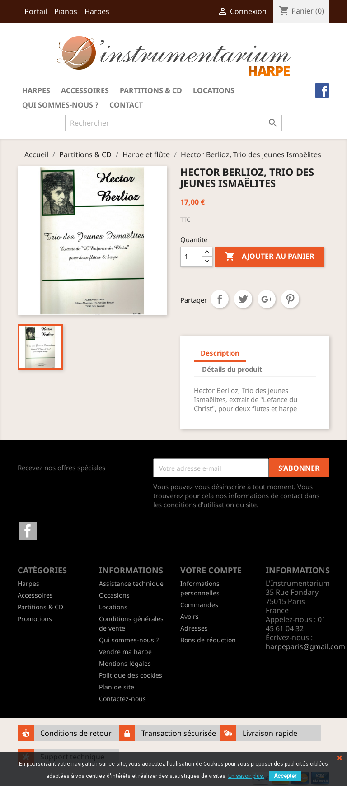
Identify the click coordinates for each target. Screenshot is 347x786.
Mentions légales (125, 663)
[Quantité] (191, 257)
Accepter (285, 776)
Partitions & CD (151, 90)
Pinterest (290, 299)
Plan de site (116, 687)
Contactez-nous (122, 698)
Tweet (243, 299)
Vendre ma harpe (125, 651)
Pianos (65, 11)
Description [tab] (220, 352)
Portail (35, 11)
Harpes (96, 11)
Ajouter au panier (269, 256)
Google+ (267, 299)
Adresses (194, 628)
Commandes (199, 604)
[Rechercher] (173, 123)
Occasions (114, 595)
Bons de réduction (208, 640)
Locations (213, 90)
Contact (126, 105)
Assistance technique (131, 583)
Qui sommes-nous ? (60, 105)
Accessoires (85, 90)
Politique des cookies (130, 675)
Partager (220, 299)
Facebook (28, 531)
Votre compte (211, 570)
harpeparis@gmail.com (305, 646)
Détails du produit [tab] (232, 369)
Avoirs (189, 616)
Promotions (35, 618)
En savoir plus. (246, 776)
